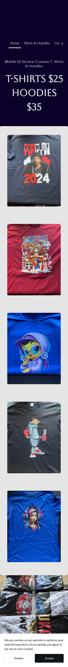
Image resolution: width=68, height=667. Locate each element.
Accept (49, 658)
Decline (18, 658)
